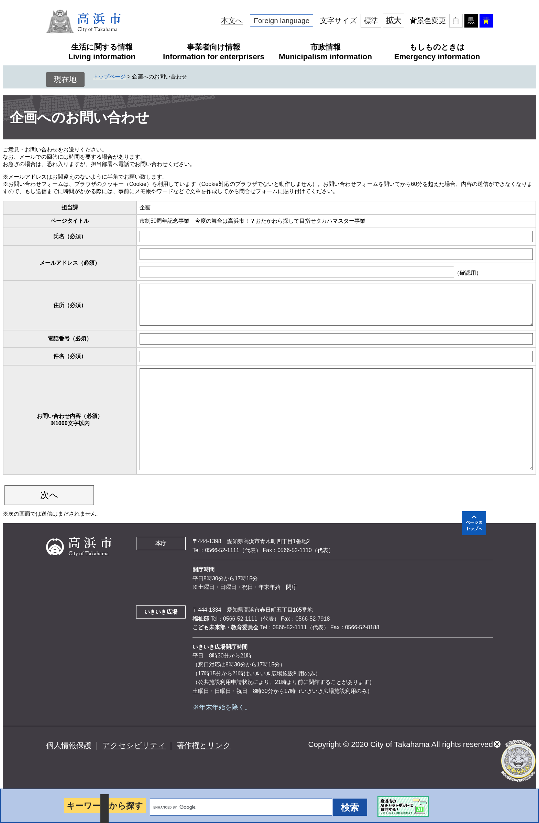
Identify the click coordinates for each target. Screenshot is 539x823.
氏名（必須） (69, 236)
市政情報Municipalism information (325, 52)
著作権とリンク (204, 745)
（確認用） (468, 273)
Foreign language (281, 20)
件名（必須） (69, 356)
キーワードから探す (105, 805)
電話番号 (70, 338)
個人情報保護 (68, 745)
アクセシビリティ (134, 745)
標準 (371, 20)
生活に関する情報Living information (101, 52)
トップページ (109, 77)
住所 (69, 305)
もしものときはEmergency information (437, 52)
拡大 (393, 20)
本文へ (232, 20)
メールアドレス (70, 263)
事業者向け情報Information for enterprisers (213, 52)
